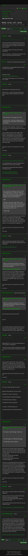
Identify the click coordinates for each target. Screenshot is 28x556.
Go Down (3, 28)
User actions (23, 31)
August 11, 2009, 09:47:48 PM (7, 109)
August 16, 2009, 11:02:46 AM (7, 424)
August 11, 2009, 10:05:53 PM (7, 181)
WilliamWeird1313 (7, 293)
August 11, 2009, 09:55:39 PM (7, 157)
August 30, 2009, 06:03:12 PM (7, 516)
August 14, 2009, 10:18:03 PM (7, 384)
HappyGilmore (6, 107)
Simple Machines (17, 552)
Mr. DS (4, 62)
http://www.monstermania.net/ (9, 246)
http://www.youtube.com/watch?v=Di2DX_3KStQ (13, 534)
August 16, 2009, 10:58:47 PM (7, 488)
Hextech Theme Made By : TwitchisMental (14, 554)
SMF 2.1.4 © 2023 (10, 552)
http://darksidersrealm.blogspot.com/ (10, 75)
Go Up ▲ (19, 551)
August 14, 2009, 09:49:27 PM (7, 359)
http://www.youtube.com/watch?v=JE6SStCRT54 (13, 160)
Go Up (2, 540)
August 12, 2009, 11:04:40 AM (7, 255)
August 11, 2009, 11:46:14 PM (7, 238)
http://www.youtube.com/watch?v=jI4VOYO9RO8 (13, 507)
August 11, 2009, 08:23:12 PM (7, 86)
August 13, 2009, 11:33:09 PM (7, 337)
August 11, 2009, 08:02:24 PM (7, 38)
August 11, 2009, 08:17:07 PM (7, 64)
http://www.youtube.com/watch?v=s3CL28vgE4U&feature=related (10, 172)
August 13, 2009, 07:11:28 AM (7, 295)
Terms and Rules (13, 551)
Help (8, 551)
